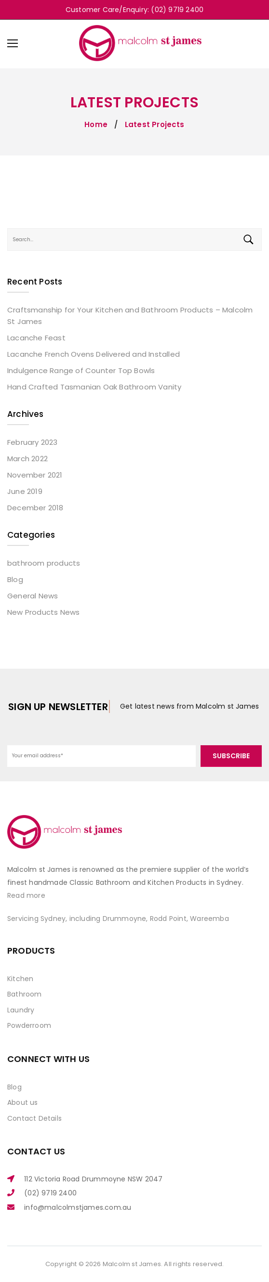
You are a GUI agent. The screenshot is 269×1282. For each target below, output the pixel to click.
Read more (26, 895)
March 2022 (27, 458)
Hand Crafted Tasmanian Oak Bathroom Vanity (94, 387)
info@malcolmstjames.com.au (77, 1207)
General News (32, 596)
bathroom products (43, 563)
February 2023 (32, 442)
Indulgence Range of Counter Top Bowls (81, 370)
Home (96, 124)
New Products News (43, 612)
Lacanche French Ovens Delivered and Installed (93, 354)
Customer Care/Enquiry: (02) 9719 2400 (134, 9)
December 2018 (35, 508)
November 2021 (35, 475)
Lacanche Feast (36, 338)
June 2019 (24, 491)
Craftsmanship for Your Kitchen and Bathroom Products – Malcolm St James (130, 315)
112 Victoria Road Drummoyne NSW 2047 (93, 1179)
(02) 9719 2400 (50, 1193)
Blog (15, 579)
